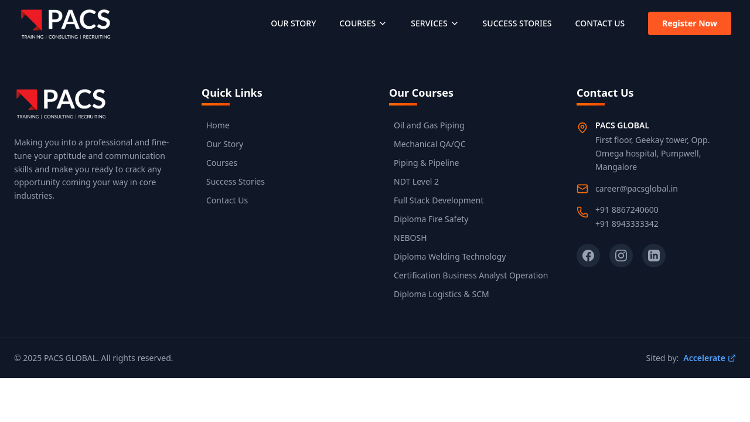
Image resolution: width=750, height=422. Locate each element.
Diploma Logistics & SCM (441, 294)
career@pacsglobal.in (636, 188)
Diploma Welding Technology (450, 256)
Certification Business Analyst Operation (471, 275)
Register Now (689, 23)
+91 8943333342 (627, 223)
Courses (221, 162)
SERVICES (435, 23)
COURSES (363, 23)
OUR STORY (293, 23)
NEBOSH (410, 237)
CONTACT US (600, 23)
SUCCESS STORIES (517, 23)
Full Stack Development (438, 200)
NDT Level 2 (416, 181)
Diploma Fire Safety (431, 218)
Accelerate (709, 357)
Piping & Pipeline (426, 162)
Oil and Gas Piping (429, 125)
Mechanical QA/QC (430, 143)
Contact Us (227, 200)
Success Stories (235, 181)
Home (218, 125)
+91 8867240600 (627, 209)
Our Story (224, 143)
